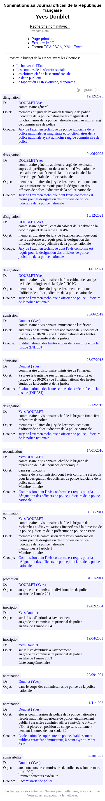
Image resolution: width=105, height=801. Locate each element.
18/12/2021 (95, 215)
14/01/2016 (95, 450)
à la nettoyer (68, 795)
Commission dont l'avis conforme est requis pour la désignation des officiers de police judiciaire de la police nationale (59, 496)
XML (68, 47)
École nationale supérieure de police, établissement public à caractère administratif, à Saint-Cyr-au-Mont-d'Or (57, 740)
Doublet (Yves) (31, 321)
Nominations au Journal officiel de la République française (52, 8)
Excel (78, 47)
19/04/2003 (95, 638)
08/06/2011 (95, 512)
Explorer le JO (43, 43)
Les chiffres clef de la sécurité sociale (43, 74)
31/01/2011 (95, 578)
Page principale (44, 39)
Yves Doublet (30, 613)
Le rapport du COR (30, 82)
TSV (47, 47)
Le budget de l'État (30, 66)
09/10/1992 (95, 756)
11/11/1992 (95, 703)
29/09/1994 (95, 675)
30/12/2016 (95, 405)
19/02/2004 (95, 606)
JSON (57, 47)
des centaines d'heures (39, 791)
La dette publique (29, 78)
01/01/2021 (95, 269)
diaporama (67, 82)
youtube (52, 82)
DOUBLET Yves (33, 103)
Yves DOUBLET (33, 412)
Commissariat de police (36, 781)
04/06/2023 (95, 154)
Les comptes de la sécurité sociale (40, 70)
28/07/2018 (95, 360)
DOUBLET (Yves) (34, 585)
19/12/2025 (95, 96)
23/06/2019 (95, 314)
